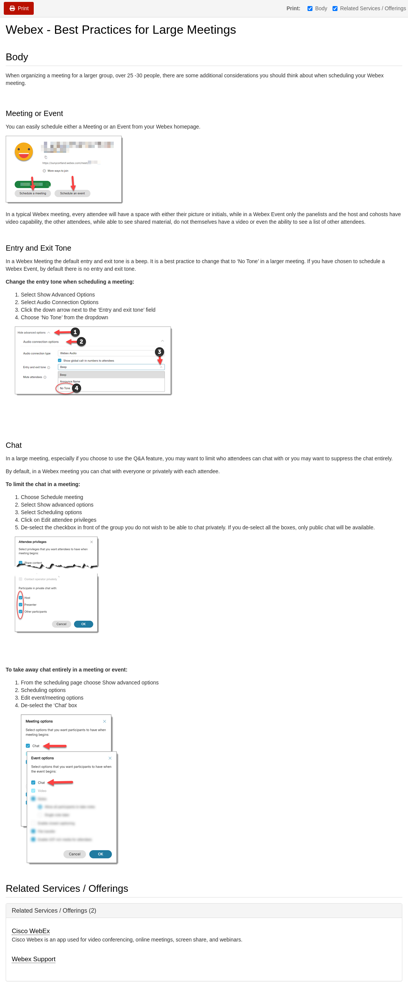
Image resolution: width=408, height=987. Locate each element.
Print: (294, 8)
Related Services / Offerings (369, 8)
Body (317, 8)
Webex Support (33, 959)
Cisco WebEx (31, 931)
